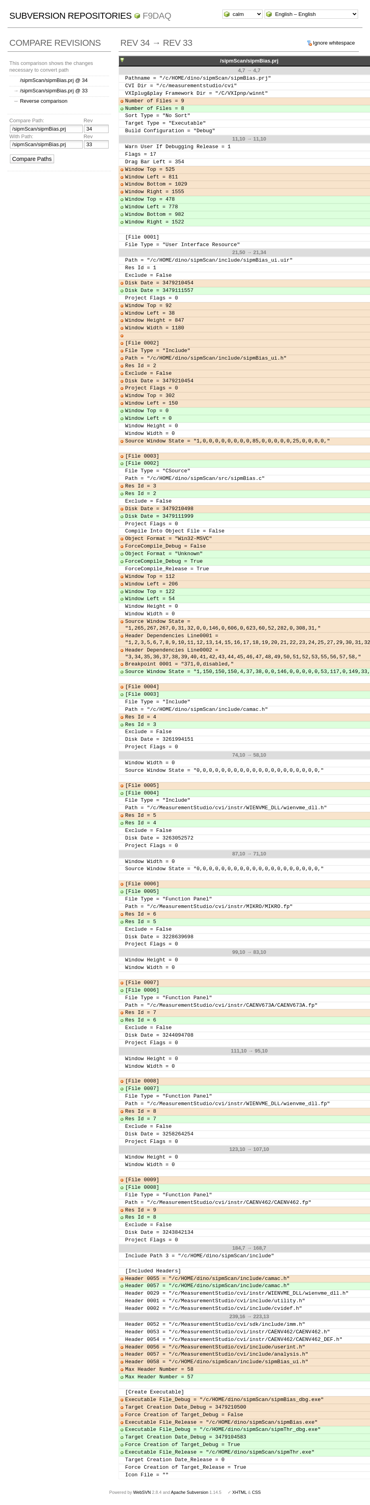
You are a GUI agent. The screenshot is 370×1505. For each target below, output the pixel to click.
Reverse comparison (43, 101)
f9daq (157, 16)
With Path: (21, 136)
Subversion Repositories (71, 16)
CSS (256, 1492)
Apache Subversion (189, 1492)
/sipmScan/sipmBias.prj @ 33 (54, 91)
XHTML (239, 1492)
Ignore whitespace (334, 43)
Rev (88, 120)
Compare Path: (27, 120)
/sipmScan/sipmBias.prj (249, 61)
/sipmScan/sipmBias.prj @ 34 (54, 80)
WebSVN (142, 1492)
